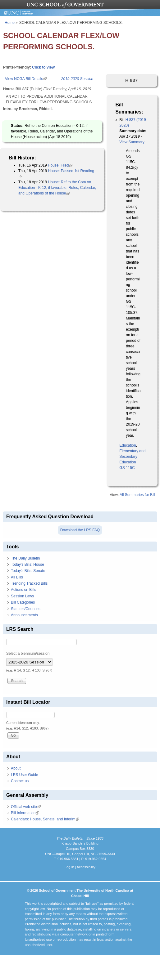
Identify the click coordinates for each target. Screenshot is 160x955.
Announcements (24, 615)
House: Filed (60, 165)
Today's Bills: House (27, 564)
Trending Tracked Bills (29, 583)
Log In (69, 867)
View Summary (131, 142)
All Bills (17, 577)
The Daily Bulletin (25, 558)
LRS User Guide (24, 775)
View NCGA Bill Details (26, 79)
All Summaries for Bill (137, 495)
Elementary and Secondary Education (132, 456)
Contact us (20, 781)
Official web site (26, 807)
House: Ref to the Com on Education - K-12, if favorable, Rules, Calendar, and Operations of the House (57, 187)
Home (10, 22)
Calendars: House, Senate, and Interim (45, 819)
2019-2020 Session (77, 79)
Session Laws (22, 596)
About (16, 768)
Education (127, 445)
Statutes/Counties (25, 609)
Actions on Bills (23, 589)
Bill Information (25, 813)
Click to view (43, 67)
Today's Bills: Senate (28, 571)
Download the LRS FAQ (80, 530)
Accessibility (86, 867)
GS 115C (127, 468)
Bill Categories (23, 602)
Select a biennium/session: (28, 653)
